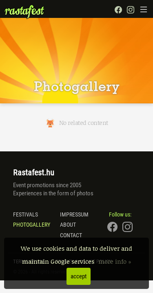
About (68, 224)
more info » (114, 261)
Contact (71, 235)
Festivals (25, 214)
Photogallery (31, 224)
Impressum (74, 214)
